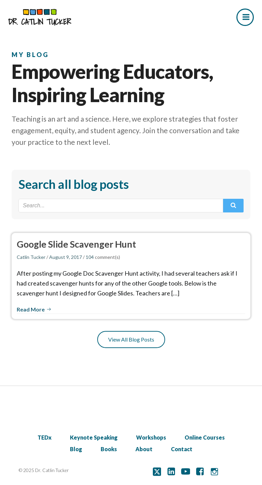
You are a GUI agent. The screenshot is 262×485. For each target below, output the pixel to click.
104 (90, 257)
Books (109, 449)
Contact (181, 449)
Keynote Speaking (94, 437)
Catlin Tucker (31, 257)
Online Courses (205, 437)
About (143, 449)
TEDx (45, 437)
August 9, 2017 (65, 257)
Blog (76, 449)
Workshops (151, 437)
